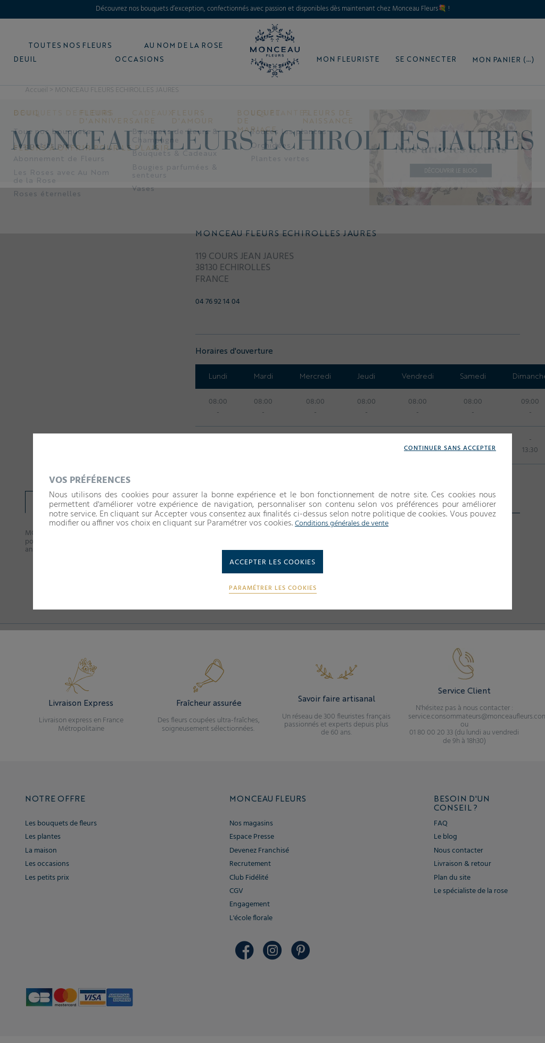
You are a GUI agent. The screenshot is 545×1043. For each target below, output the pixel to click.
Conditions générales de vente (349, 522)
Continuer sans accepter (443, 446)
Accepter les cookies (273, 563)
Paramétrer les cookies (272, 591)
